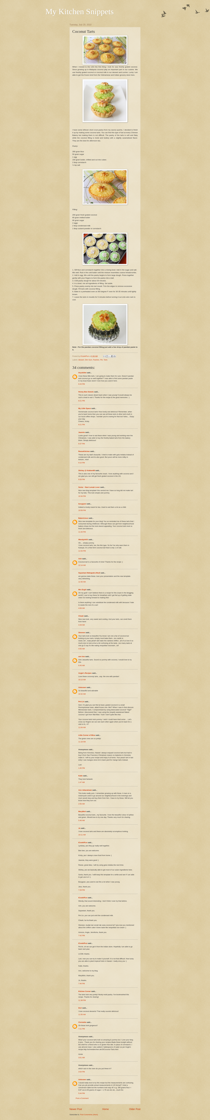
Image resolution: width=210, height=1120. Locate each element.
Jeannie (81, 432)
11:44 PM (82, 532)
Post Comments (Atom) (89, 1115)
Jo (79, 828)
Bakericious (83, 518)
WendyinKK (83, 540)
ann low (81, 656)
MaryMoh (82, 811)
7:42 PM (81, 936)
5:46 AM (81, 820)
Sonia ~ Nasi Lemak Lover (89, 487)
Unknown (82, 687)
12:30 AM (82, 582)
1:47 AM (81, 782)
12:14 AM (82, 565)
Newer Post (76, 1109)
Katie (80, 776)
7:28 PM (81, 890)
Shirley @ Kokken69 (86, 470)
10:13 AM (82, 680)
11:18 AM (82, 742)
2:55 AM (81, 804)
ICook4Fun (82, 843)
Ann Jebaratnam (85, 790)
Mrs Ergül (82, 590)
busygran (82, 504)
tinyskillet (82, 373)
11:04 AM (82, 727)
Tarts (105, 360)
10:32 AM (82, 694)
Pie (101, 360)
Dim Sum (88, 360)
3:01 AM (81, 1058)
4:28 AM (81, 625)
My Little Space (84, 408)
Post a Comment (82, 1098)
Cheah (81, 616)
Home (105, 1109)
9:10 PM (81, 463)
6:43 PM (81, 384)
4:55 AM (81, 649)
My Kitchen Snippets (79, 11)
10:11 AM (82, 835)
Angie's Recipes (85, 673)
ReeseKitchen (84, 451)
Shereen (81, 633)
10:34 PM (82, 496)
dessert (81, 360)
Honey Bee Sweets (86, 392)
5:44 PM (81, 1093)
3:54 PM (81, 1072)
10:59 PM (82, 510)
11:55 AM (82, 1014)
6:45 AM (81, 665)
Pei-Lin (81, 702)
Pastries (96, 360)
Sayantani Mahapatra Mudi (89, 573)
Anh (80, 559)
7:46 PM (81, 984)
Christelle (82, 1022)
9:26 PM (81, 479)
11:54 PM (82, 551)
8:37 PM (81, 444)
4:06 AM (81, 608)
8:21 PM (81, 401)
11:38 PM (82, 1000)
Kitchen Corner (84, 991)
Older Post (134, 1109)
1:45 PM (81, 768)
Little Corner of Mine (86, 735)
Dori (80, 1008)
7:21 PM (81, 1029)
